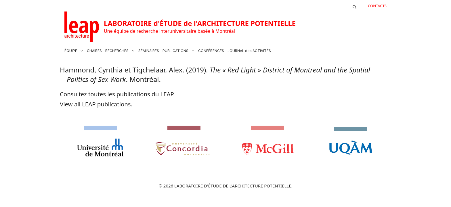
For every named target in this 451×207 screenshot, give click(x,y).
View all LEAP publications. (96, 104)
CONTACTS (377, 5)
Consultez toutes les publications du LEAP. (117, 94)
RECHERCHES (121, 51)
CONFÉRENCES (211, 51)
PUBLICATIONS (179, 51)
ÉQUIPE (74, 51)
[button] (354, 6)
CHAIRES (94, 51)
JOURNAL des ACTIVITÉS (249, 51)
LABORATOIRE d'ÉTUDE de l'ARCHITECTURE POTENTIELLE (200, 23)
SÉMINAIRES (148, 51)
